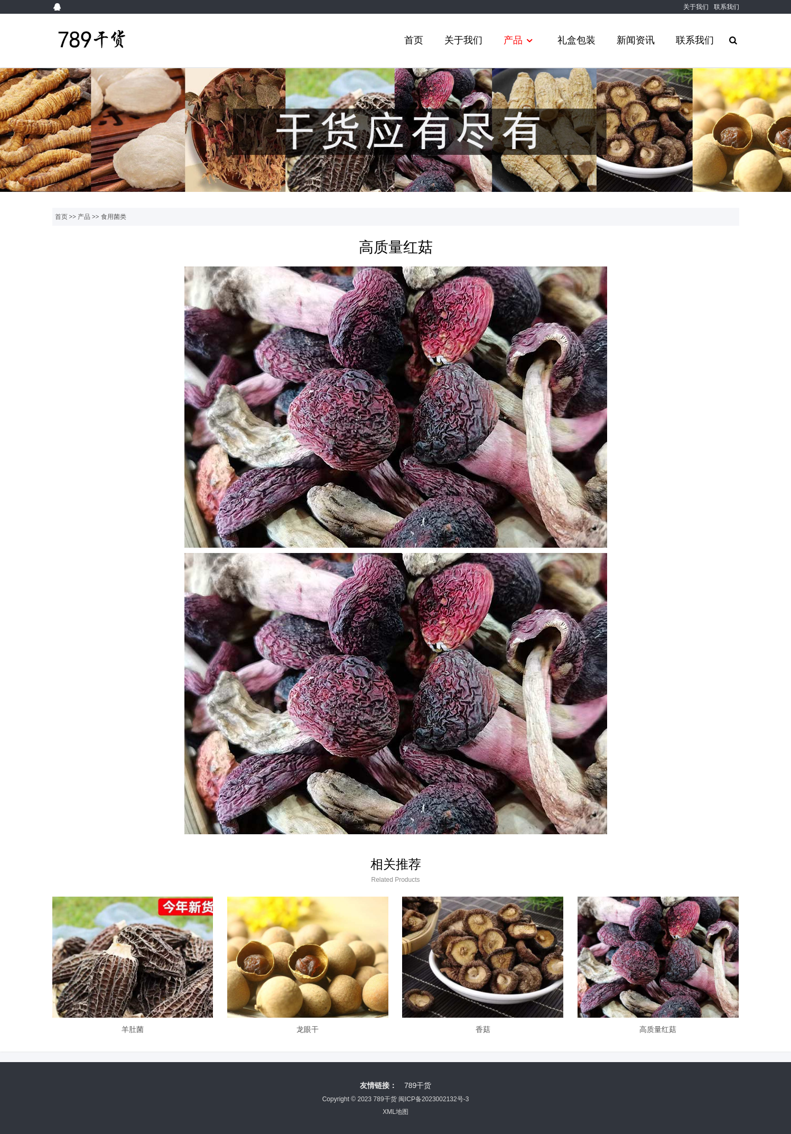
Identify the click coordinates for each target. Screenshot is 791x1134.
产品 (520, 40)
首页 (413, 40)
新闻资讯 (636, 40)
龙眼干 (307, 1029)
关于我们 (696, 7)
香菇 (483, 1029)
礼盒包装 (576, 40)
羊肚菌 (133, 1029)
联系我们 (726, 7)
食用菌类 (113, 216)
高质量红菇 (657, 1029)
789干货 (417, 1085)
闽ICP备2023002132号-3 (433, 1099)
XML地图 (395, 1111)
